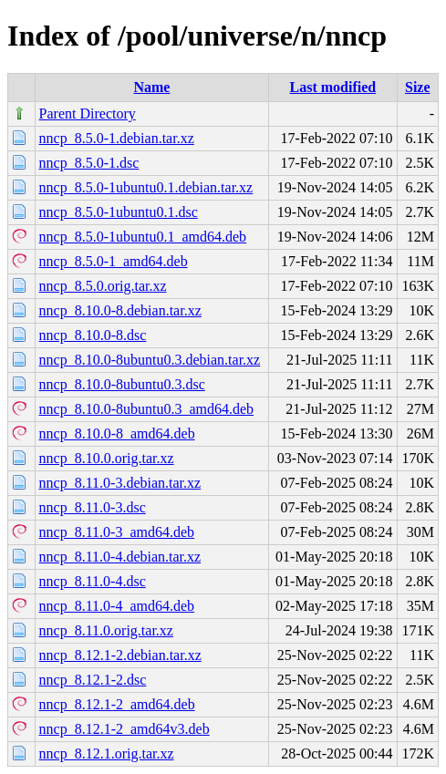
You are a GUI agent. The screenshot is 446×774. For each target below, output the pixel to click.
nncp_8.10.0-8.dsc (93, 335)
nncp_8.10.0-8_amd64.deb (117, 433)
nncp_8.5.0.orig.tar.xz (103, 286)
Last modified (333, 87)
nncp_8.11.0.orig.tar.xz (106, 630)
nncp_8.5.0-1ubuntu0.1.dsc (118, 212)
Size (417, 87)
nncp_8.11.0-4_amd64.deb (116, 606)
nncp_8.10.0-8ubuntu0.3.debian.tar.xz (150, 359)
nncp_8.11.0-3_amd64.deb (116, 532)
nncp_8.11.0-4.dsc (92, 581)
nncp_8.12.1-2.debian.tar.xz (120, 655)
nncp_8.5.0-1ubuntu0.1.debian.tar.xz (146, 187)
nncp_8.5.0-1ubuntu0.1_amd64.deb (143, 236)
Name (151, 87)
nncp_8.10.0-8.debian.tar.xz (120, 310)
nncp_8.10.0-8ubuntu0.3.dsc (122, 384)
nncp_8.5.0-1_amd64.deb (113, 261)
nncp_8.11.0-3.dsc (92, 507)
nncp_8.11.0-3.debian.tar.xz (120, 482)
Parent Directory (87, 113)
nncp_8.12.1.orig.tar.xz (106, 753)
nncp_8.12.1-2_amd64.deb (117, 704)
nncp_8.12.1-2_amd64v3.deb (124, 729)
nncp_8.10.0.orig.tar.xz (106, 458)
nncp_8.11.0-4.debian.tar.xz (120, 556)
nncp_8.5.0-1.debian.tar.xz (116, 138)
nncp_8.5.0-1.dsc (89, 162)
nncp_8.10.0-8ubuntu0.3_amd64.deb (146, 409)
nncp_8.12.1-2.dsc (93, 679)
